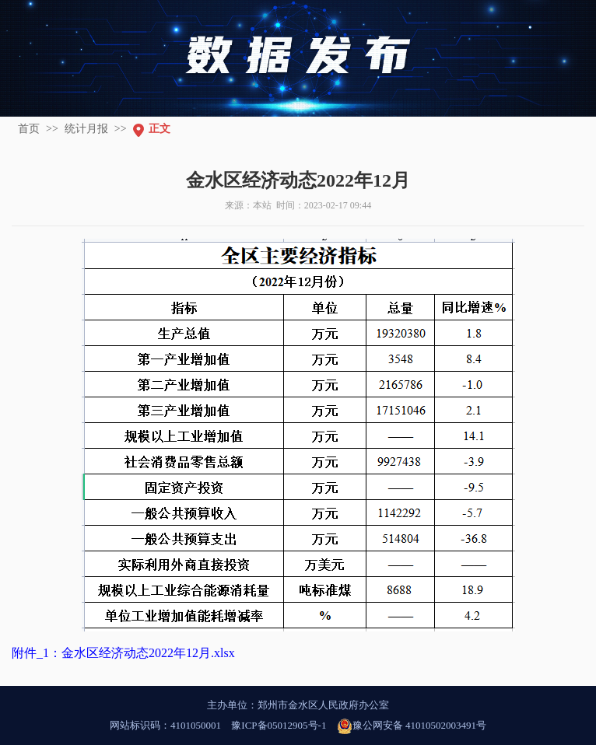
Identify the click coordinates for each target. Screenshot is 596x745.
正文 (159, 129)
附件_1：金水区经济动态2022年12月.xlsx (123, 652)
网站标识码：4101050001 (165, 725)
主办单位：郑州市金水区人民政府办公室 (298, 705)
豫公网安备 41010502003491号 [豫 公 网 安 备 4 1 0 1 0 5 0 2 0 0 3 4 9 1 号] (411, 726)
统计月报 (86, 129)
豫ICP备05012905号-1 (278, 725)
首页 (29, 129)
